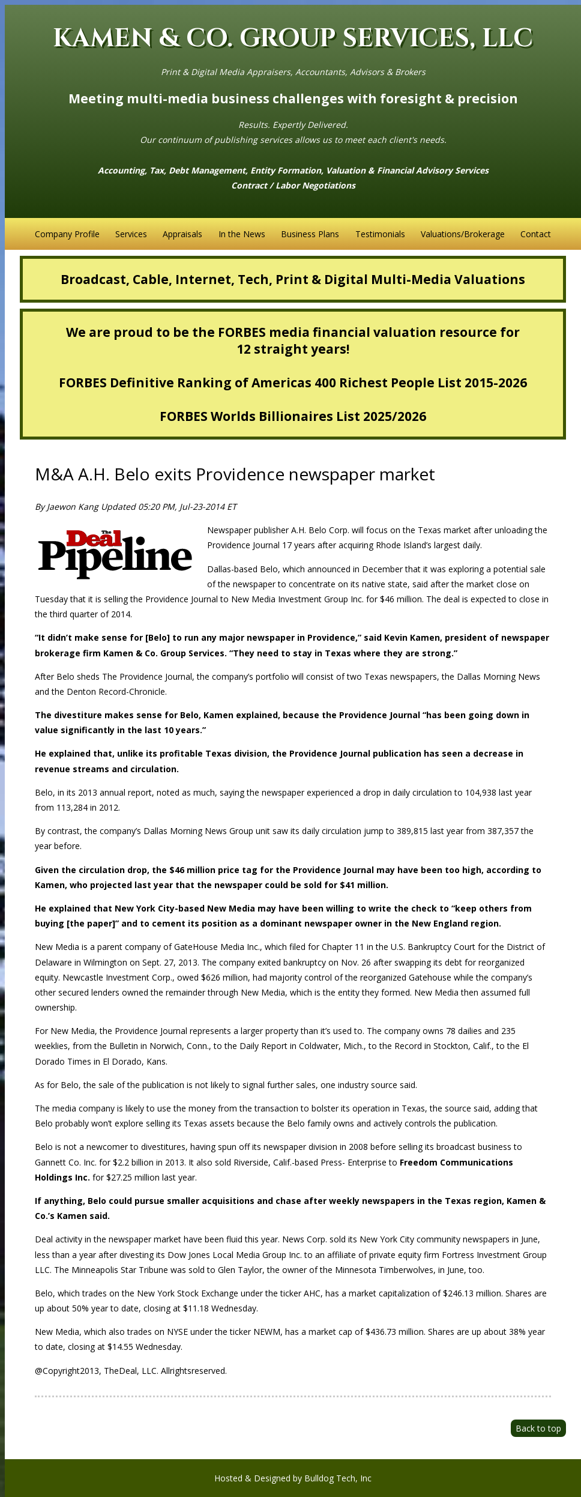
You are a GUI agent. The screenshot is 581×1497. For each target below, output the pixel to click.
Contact (535, 234)
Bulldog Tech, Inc (338, 1478)
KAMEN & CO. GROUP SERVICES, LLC (293, 39)
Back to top (538, 1428)
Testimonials (380, 234)
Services (131, 234)
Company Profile (67, 234)
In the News (241, 234)
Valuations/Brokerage (463, 234)
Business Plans (310, 234)
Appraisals (182, 234)
